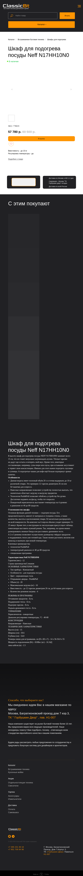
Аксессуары (13, 796)
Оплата (11, 809)
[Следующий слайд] (71, 89)
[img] (24, 182)
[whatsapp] (9, 836)
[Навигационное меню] (79, 6)
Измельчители (14, 799)
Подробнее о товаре (15, 159)
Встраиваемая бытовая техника (31, 39)
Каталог (11, 39)
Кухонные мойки (15, 772)
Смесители (13, 786)
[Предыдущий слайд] (12, 89)
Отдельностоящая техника (20, 783)
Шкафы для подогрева (56, 39)
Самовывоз (13, 812)
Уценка (11, 792)
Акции (11, 779)
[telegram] (13, 836)
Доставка (12, 805)
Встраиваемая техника (18, 769)
